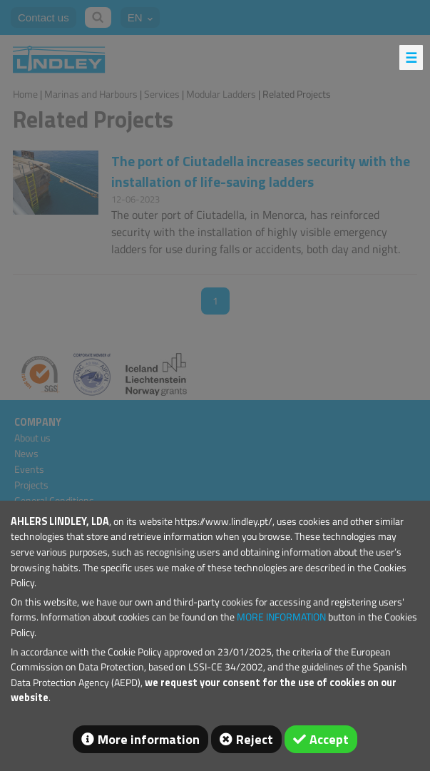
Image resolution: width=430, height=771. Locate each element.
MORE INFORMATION (281, 617)
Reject (254, 739)
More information (149, 739)
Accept (329, 739)
